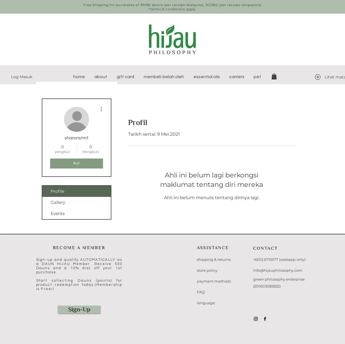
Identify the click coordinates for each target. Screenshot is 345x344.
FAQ (201, 292)
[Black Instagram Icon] (255, 318)
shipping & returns (214, 259)
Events (58, 213)
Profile (57, 191)
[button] (101, 77)
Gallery (58, 202)
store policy (207, 270)
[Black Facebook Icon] (265, 318)
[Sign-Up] (79, 309)
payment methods (214, 281)
